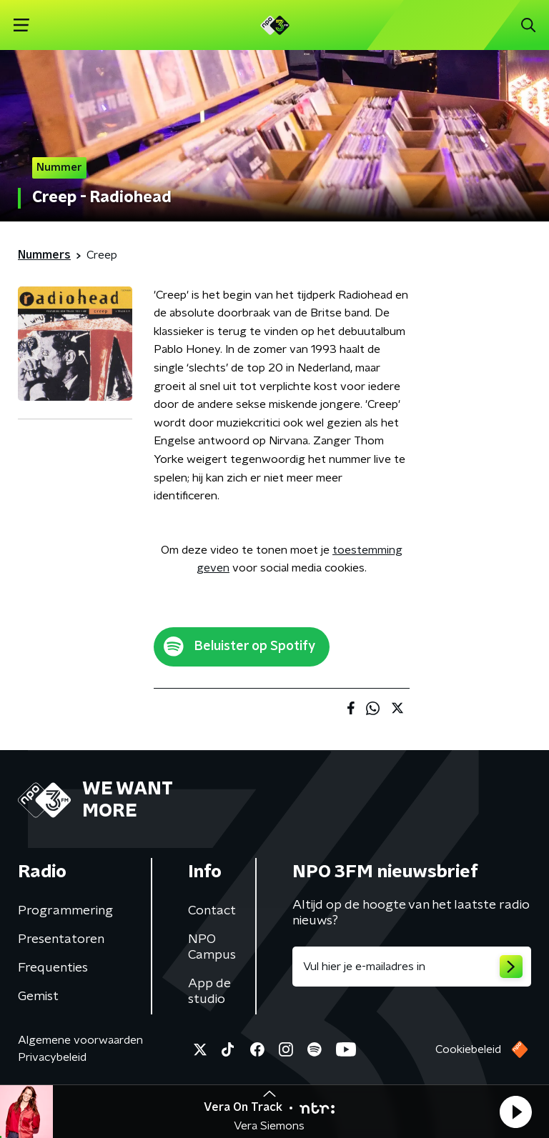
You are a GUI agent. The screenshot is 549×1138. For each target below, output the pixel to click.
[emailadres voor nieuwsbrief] (411, 967)
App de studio (209, 991)
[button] (515, 1111)
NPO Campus (212, 947)
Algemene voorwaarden (80, 1040)
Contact (212, 910)
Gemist (38, 996)
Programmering (65, 910)
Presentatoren (61, 939)
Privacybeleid (52, 1057)
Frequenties (53, 968)
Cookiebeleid (468, 1049)
